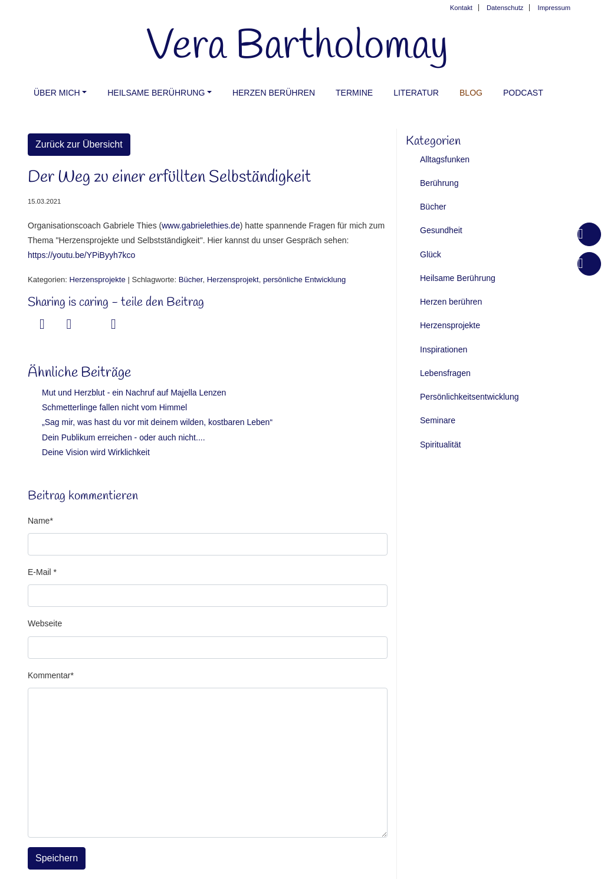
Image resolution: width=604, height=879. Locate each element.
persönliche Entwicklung (304, 279)
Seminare (437, 420)
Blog (470, 92)
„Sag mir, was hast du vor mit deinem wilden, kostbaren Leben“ (157, 422)
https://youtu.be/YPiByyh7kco (81, 255)
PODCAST (523, 92)
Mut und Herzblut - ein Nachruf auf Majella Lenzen (134, 392)
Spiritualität (440, 444)
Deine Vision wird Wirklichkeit (96, 452)
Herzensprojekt (233, 279)
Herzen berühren (273, 92)
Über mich (57, 92)
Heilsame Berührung (156, 92)
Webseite (45, 623)
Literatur (416, 92)
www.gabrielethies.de (200, 225)
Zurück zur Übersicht (79, 144)
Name (39, 520)
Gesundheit (441, 230)
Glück (430, 254)
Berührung (439, 183)
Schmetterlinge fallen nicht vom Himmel (114, 407)
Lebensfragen (445, 373)
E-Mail (41, 572)
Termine (354, 92)
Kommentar (49, 675)
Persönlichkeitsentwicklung (469, 396)
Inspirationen (443, 349)
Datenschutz (505, 7)
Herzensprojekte (98, 279)
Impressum (554, 7)
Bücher (191, 279)
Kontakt (461, 7)
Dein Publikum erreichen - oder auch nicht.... (123, 437)
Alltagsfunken (445, 159)
